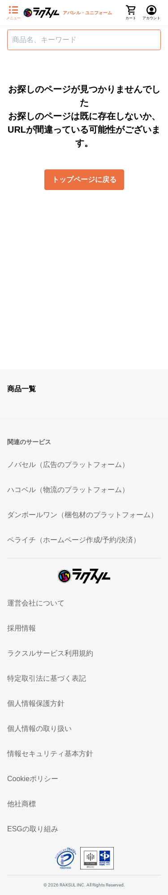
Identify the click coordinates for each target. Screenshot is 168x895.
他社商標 (21, 804)
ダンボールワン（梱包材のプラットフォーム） (82, 515)
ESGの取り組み (32, 829)
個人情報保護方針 (36, 703)
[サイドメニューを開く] (13, 13)
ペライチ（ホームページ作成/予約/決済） (73, 540)
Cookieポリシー (32, 779)
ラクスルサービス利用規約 (50, 653)
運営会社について (36, 603)
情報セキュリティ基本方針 (50, 753)
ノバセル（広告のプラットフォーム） (68, 464)
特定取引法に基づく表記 (46, 678)
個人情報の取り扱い (39, 728)
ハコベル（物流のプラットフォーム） (68, 489)
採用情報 (21, 628)
